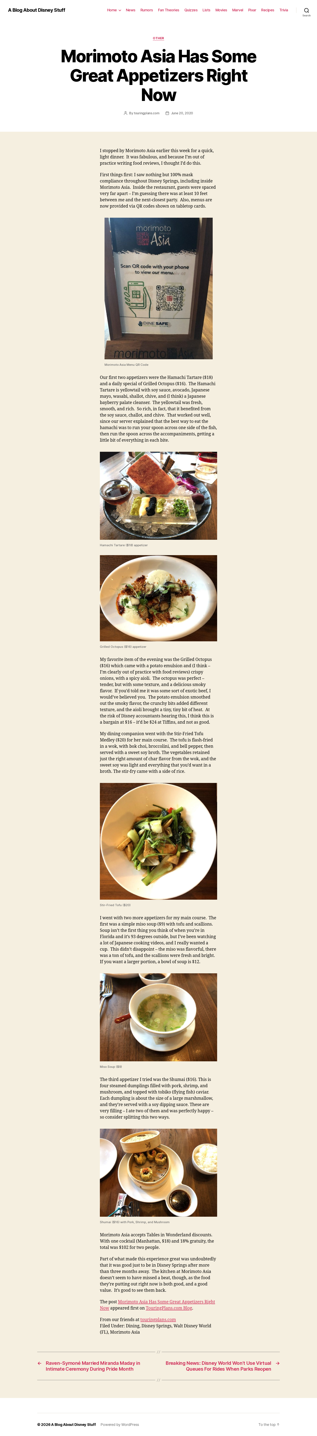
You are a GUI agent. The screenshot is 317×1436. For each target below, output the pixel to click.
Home (112, 10)
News (130, 10)
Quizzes (191, 10)
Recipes (267, 10)
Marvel (237, 10)
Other (158, 38)
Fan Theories (168, 10)
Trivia (283, 10)
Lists (206, 10)
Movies (221, 10)
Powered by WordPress (119, 1424)
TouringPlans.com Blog (169, 1308)
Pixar (252, 10)
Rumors (147, 10)
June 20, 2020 (182, 113)
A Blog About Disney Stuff (36, 10)
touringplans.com (147, 113)
